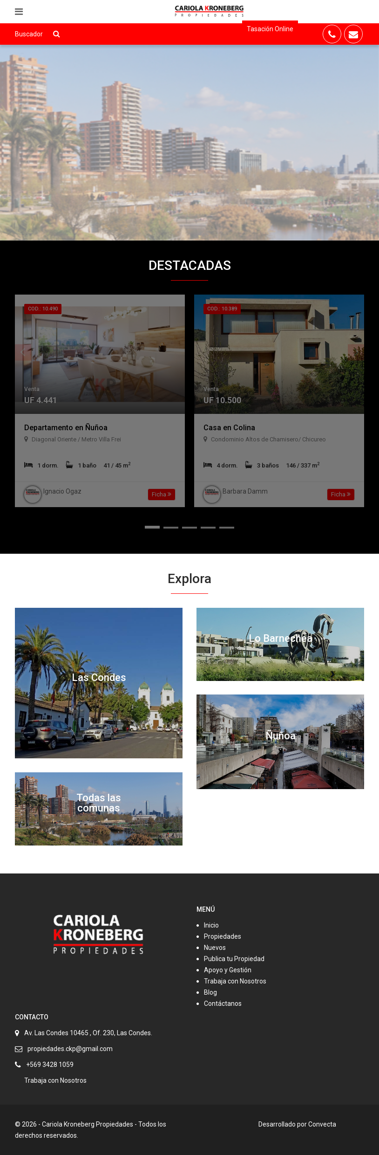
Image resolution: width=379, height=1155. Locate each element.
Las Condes (99, 677)
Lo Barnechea (280, 638)
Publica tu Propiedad (234, 958)
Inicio (211, 925)
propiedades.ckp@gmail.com (70, 1048)
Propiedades (222, 936)
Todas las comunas (98, 803)
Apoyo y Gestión (227, 970)
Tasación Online (270, 29)
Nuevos (215, 947)
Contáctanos (223, 1003)
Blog (210, 992)
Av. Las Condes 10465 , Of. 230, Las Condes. (88, 1033)
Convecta (322, 1124)
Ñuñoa (280, 736)
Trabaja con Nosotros (235, 981)
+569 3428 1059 (50, 1064)
